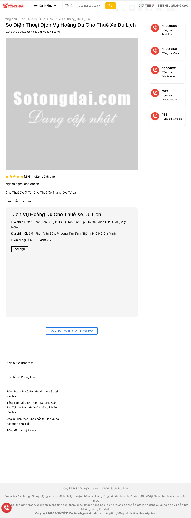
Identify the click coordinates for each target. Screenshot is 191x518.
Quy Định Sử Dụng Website (80, 488)
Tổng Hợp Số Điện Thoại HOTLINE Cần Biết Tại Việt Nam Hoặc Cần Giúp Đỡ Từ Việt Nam (32, 407)
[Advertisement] (172, 462)
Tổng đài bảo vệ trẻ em (21, 430)
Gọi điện (19, 249)
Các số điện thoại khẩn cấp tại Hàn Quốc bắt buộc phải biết (33, 421)
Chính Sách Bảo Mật (115, 488)
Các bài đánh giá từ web (71, 331)
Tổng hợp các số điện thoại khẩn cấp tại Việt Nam (32, 394)
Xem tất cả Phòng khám (22, 377)
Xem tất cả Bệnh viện (20, 362)
